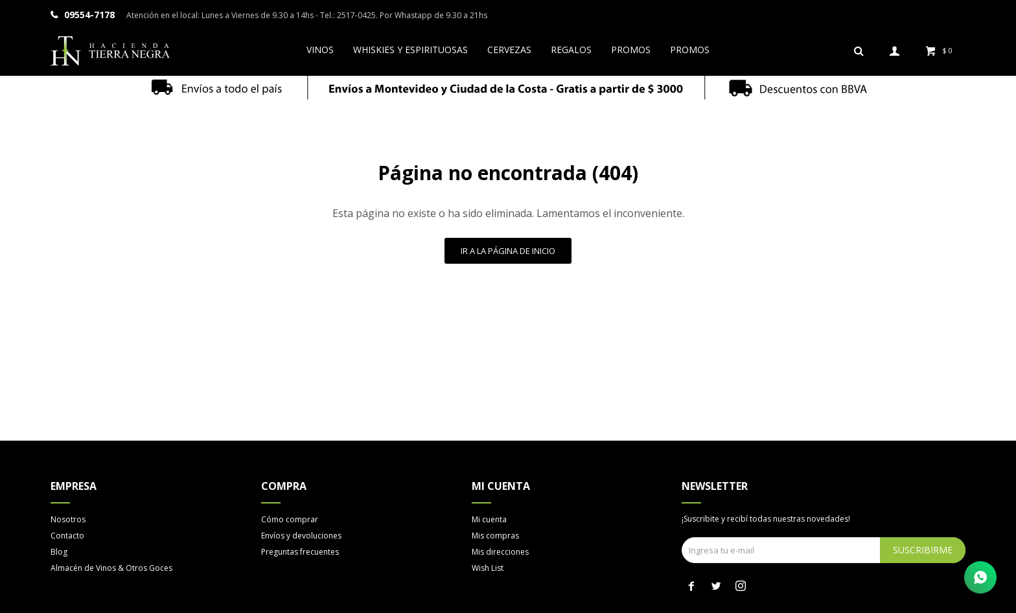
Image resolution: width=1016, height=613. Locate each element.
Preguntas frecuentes (300, 551)
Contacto (67, 535)
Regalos (571, 49)
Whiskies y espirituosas (410, 49)
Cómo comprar (289, 519)
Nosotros (68, 519)
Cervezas (509, 49)
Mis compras (495, 535)
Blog (59, 551)
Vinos (320, 49)
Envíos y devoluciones (301, 535)
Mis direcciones (500, 551)
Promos (631, 49)
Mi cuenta (489, 519)
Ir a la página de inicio (508, 251)
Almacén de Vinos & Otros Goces (111, 567)
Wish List (487, 567)
